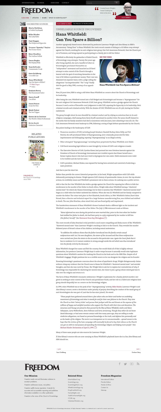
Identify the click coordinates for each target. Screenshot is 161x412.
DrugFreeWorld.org (74, 390)
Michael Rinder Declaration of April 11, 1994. (78, 328)
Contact (65, 3)
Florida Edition (106, 382)
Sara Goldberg (61, 352)
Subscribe (55, 3)
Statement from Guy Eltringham (93, 218)
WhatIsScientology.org (75, 387)
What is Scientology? (58, 18)
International (28, 3)
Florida (40, 3)
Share (44, 18)
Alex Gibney (123, 18)
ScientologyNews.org (75, 385)
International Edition (107, 379)
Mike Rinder (117, 287)
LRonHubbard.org (74, 379)
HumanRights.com (74, 393)
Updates (35, 18)
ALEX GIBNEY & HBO (64, 24)
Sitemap (103, 390)
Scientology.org (73, 382)
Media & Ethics (106, 385)
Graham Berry (136, 352)
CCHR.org (71, 398)
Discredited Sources (37, 24)
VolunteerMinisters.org (75, 401)
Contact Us (104, 387)
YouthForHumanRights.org (76, 395)
